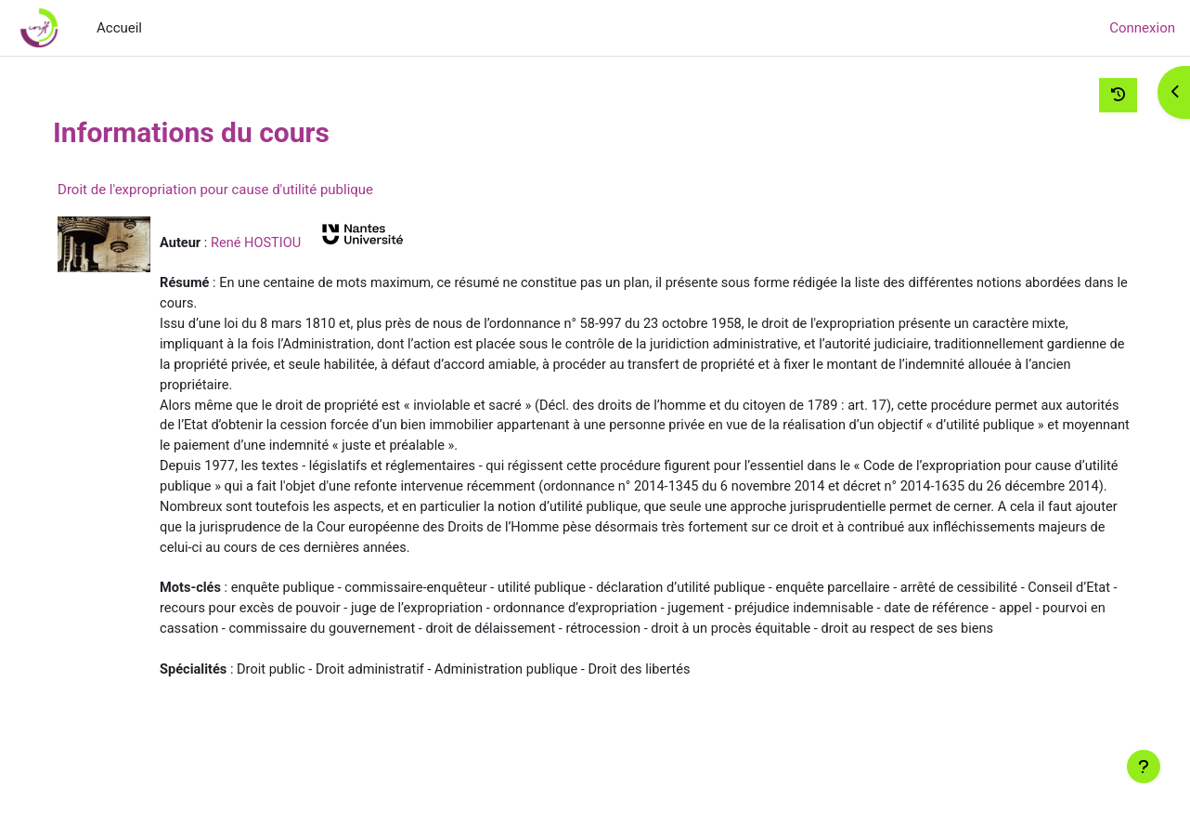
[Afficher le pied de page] (1143, 766)
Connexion (1142, 28)
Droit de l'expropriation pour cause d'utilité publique (249, 189)
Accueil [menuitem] (119, 28)
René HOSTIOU (291, 242)
